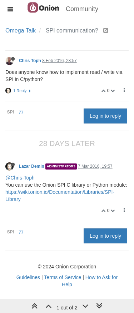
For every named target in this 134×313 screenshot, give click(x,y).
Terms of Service (62, 277)
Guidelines (28, 277)
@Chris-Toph (20, 178)
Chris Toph (30, 60)
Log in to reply (105, 116)
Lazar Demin (31, 166)
